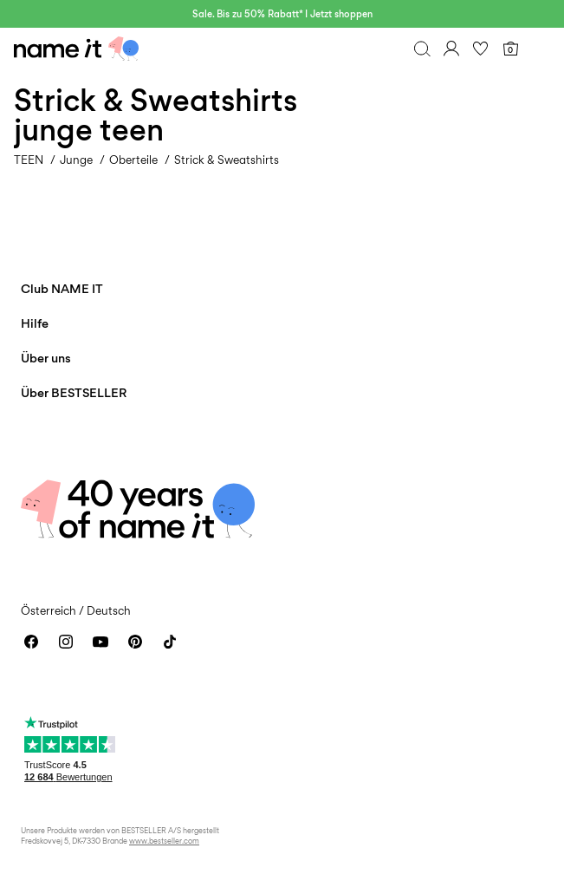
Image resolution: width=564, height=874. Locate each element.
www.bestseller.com (164, 840)
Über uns (46, 357)
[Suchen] (422, 48)
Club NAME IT (62, 288)
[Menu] (539, 48)
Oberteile (133, 159)
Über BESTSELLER (73, 392)
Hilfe (35, 323)
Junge (76, 159)
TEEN (28, 159)
